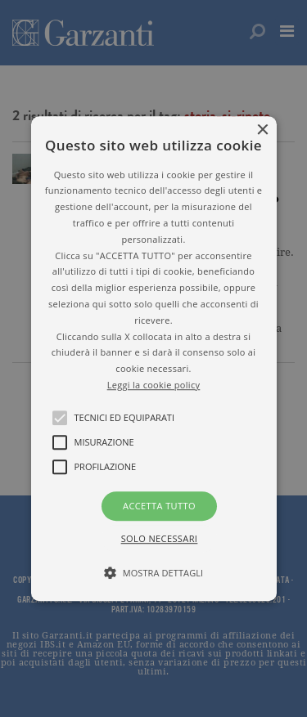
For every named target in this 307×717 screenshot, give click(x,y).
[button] (154, 359)
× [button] (262, 130)
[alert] (153, 358)
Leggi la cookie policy (154, 385)
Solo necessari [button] (159, 538)
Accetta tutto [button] (159, 506)
